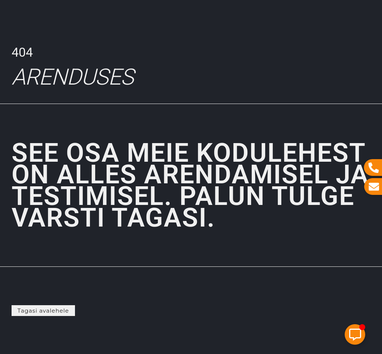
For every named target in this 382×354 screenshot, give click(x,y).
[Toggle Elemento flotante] (355, 334)
